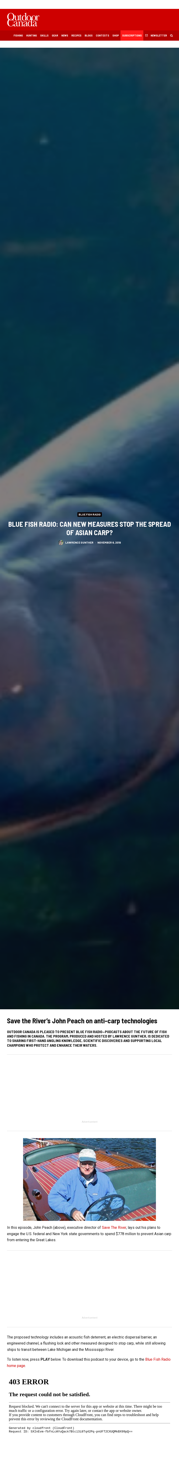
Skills (44, 35)
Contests (102, 35)
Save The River (114, 1227)
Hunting (31, 35)
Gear (55, 35)
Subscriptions (132, 35)
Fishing (18, 35)
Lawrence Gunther (79, 543)
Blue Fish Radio (90, 514)
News (64, 35)
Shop (115, 35)
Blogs (89, 35)
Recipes (76, 35)
